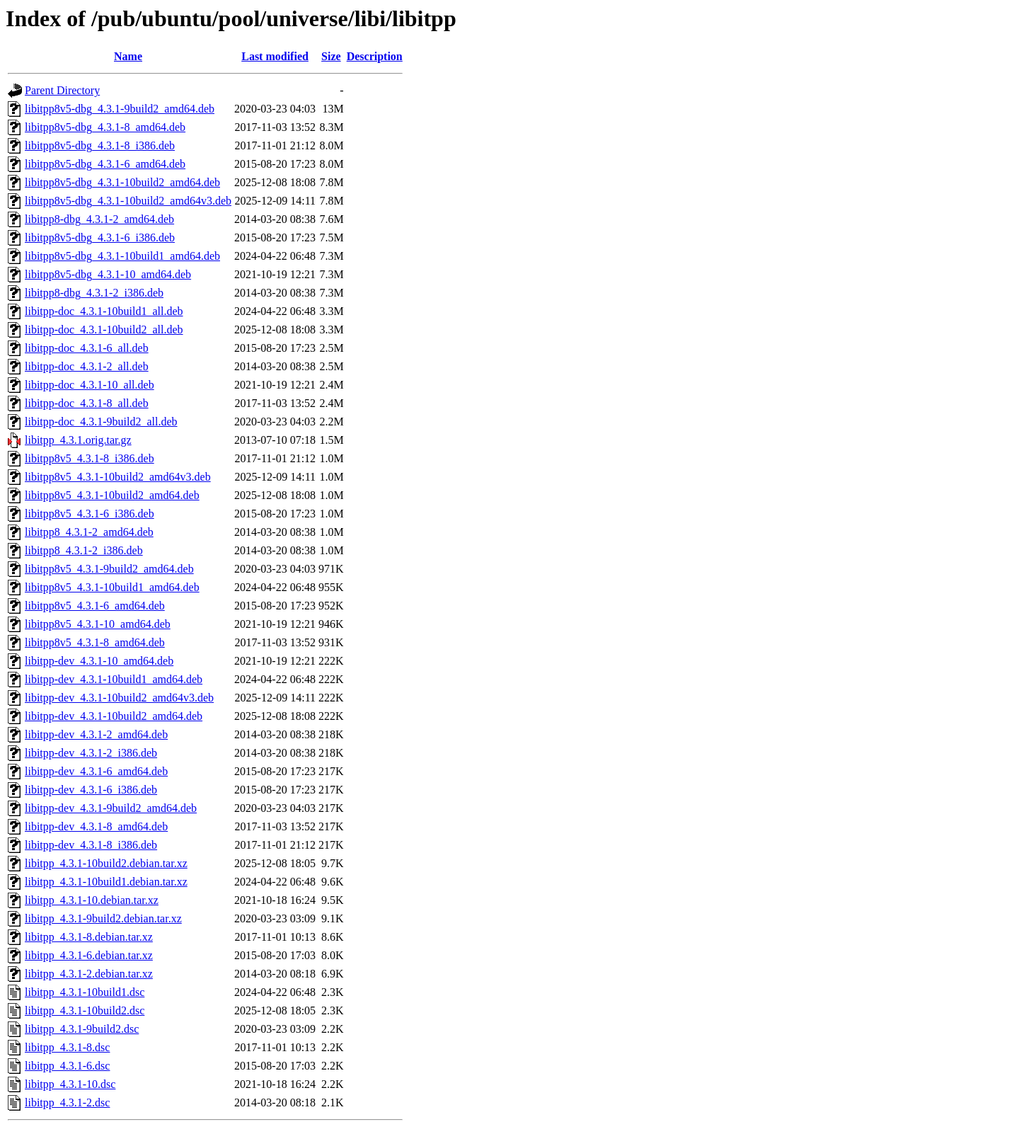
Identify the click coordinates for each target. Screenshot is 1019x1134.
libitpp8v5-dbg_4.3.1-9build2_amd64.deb (119, 109)
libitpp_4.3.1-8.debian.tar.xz (89, 937)
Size (331, 56)
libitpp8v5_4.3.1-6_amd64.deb (95, 606)
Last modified (275, 56)
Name (128, 56)
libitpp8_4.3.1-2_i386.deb (84, 550)
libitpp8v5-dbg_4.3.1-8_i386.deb (100, 145)
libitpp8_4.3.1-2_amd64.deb (89, 532)
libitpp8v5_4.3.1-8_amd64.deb (95, 642)
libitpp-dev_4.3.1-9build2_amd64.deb (111, 808)
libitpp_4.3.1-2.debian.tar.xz (89, 974)
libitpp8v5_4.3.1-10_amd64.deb (98, 624)
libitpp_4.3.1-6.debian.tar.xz (89, 955)
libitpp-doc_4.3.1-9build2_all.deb (101, 422)
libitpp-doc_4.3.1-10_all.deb (89, 385)
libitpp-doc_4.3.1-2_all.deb (87, 366)
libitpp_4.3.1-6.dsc (67, 1066)
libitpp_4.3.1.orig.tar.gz (78, 440)
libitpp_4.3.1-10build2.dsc (84, 1010)
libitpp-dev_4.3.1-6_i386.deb (91, 790)
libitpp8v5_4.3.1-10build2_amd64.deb (112, 495)
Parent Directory (62, 90)
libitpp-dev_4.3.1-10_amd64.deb (99, 661)
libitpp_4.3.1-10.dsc (70, 1084)
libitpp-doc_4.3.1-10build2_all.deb (104, 329)
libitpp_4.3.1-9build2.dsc (82, 1029)
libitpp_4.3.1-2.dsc (67, 1102)
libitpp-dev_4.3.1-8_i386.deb (91, 845)
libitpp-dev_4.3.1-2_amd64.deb (96, 734)
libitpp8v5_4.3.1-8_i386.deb (89, 458)
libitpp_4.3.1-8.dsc (67, 1047)
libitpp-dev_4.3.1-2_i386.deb (91, 753)
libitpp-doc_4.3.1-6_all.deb (87, 348)
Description (375, 56)
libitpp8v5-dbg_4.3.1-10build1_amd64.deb (122, 256)
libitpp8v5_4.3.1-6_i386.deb (89, 514)
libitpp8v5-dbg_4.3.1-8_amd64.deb (105, 127)
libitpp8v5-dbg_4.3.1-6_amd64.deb (105, 164)
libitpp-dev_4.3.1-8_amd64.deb (96, 826)
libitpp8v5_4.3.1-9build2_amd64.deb (109, 569)
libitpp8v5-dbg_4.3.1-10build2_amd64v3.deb (128, 201)
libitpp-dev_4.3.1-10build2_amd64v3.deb (119, 698)
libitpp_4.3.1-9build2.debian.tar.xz (103, 918)
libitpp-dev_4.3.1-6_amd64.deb (96, 771)
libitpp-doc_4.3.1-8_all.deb (87, 403)
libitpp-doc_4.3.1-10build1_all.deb (104, 311)
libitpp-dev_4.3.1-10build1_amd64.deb (113, 679)
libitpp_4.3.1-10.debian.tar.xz (92, 900)
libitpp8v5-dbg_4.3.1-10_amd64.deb (108, 274)
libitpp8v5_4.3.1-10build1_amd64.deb (112, 587)
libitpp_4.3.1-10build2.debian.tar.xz (106, 863)
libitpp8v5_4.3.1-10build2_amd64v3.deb (118, 477)
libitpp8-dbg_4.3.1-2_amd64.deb (99, 219)
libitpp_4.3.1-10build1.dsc (84, 992)
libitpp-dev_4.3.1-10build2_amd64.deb (113, 716)
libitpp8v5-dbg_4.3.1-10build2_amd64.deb (122, 182)
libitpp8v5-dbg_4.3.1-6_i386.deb (100, 237)
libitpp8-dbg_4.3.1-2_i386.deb (94, 293)
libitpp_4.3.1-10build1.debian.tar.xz (106, 882)
